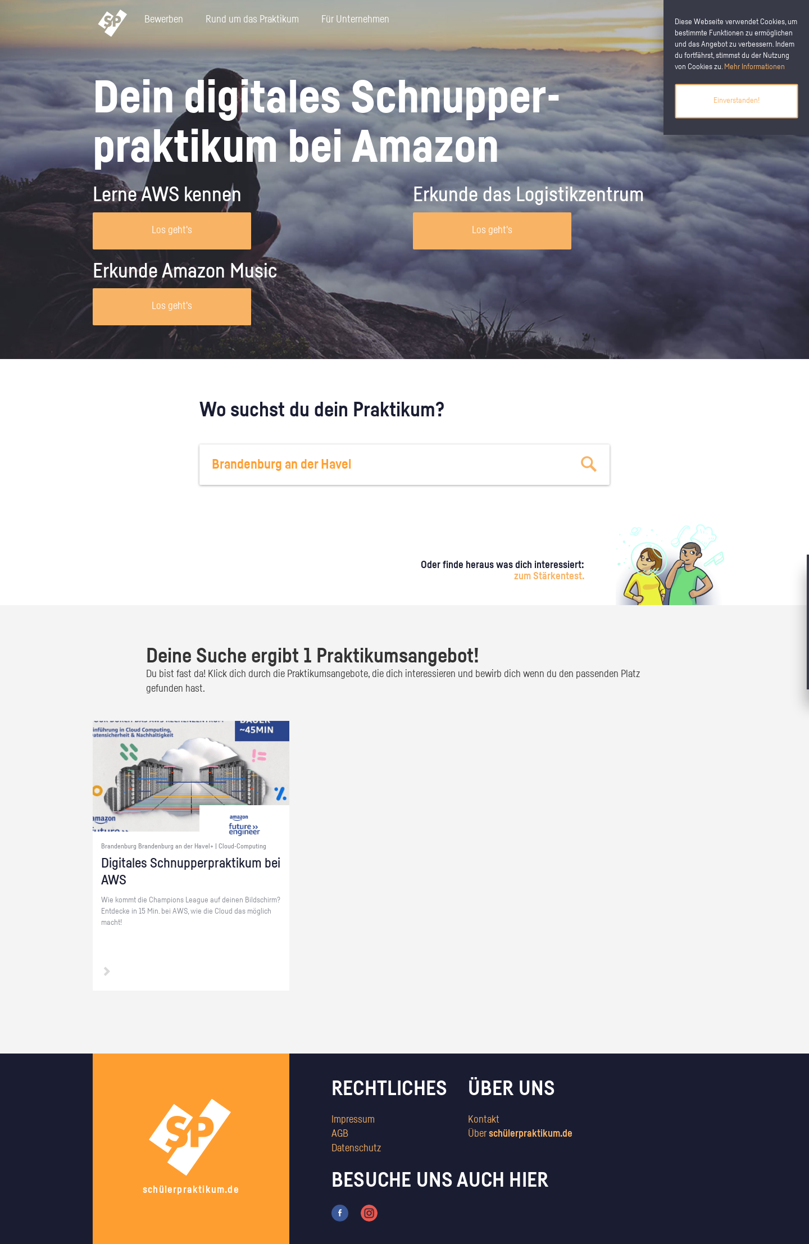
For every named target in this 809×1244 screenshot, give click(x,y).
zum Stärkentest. (549, 576)
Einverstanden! (736, 101)
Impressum (353, 1120)
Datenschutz (356, 1148)
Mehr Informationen (754, 67)
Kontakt (483, 1120)
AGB (339, 1134)
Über (520, 1134)
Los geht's (172, 230)
